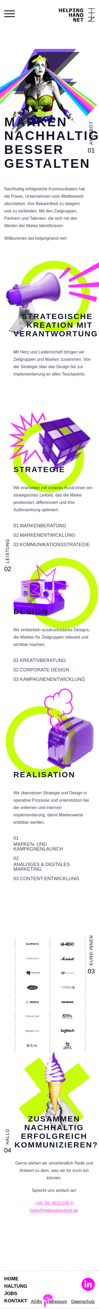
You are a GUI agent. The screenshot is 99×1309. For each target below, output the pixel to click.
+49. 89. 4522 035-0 (54, 1203)
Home (11, 1278)
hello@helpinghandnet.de (54, 1210)
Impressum (56, 1301)
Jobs (10, 1293)
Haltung (15, 1286)
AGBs (36, 1301)
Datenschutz (83, 1301)
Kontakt (15, 1300)
